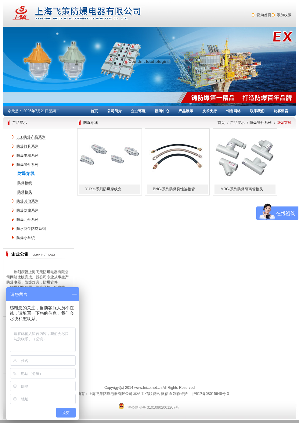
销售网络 (233, 111)
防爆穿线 (25, 173)
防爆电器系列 (27, 155)
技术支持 (209, 111)
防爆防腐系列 (27, 210)
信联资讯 (152, 394)
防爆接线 (24, 183)
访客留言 (281, 111)
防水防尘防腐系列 (31, 229)
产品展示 (185, 111)
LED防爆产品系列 (30, 137)
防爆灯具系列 (27, 146)
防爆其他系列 (27, 201)
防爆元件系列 (27, 219)
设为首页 (264, 15)
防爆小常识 (25, 238)
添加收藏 (284, 15)
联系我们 (257, 111)
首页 (94, 111)
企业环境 (138, 111)
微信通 (166, 394)
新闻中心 (162, 111)
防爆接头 (24, 192)
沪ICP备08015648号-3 (210, 394)
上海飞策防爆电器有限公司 (100, 13)
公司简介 (114, 111)
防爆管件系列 (27, 165)
